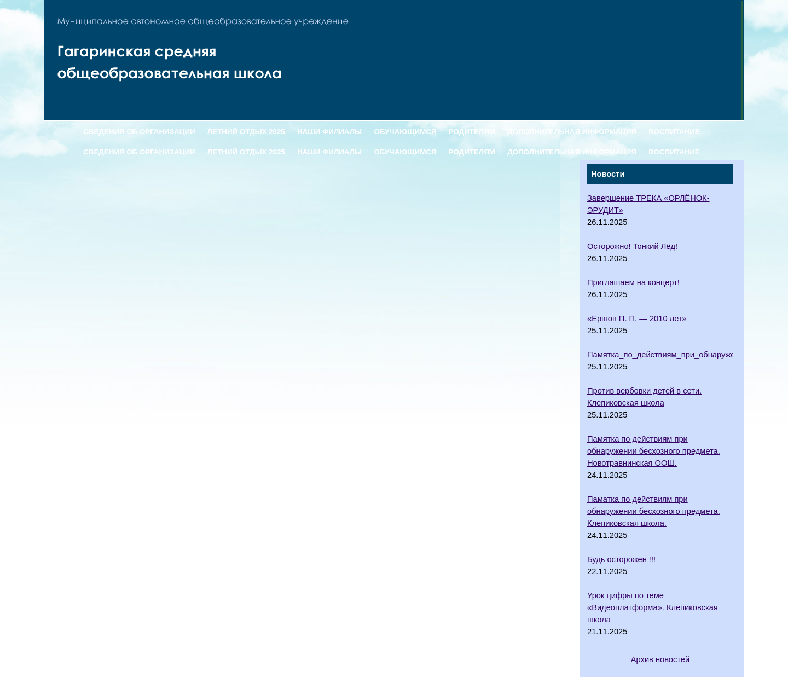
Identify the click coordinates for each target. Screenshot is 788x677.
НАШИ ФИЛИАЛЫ (329, 132)
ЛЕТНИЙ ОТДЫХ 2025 (246, 132)
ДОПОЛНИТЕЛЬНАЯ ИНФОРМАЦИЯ (571, 132)
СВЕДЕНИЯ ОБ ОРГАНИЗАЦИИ (139, 132)
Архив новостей (660, 659)
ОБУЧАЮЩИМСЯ (405, 132)
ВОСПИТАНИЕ (673, 132)
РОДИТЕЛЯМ (472, 132)
